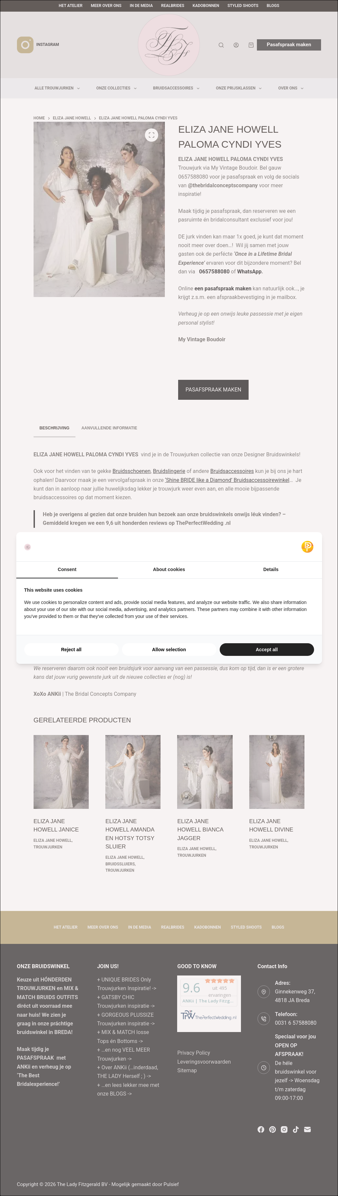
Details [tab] (271, 569)
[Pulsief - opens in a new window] (307, 546)
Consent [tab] (67, 569)
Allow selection (169, 649)
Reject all (71, 649)
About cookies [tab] (169, 569)
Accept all (267, 649)
